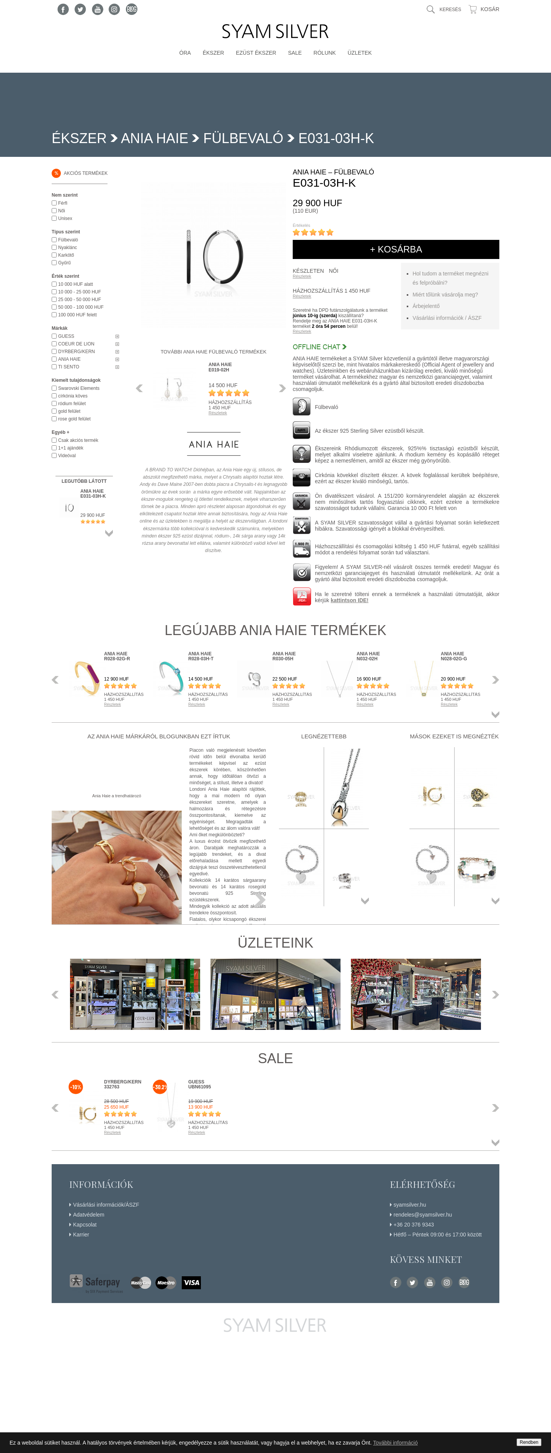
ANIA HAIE (154, 138)
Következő (280, 388)
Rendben (529, 1442)
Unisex (65, 218)
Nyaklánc (67, 247)
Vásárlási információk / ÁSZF (447, 318)
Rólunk (324, 53)
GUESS (66, 336)
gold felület (69, 411)
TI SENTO (68, 367)
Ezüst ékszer (256, 53)
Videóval (67, 455)
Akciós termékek (80, 173)
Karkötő (66, 255)
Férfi (62, 203)
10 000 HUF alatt (75, 284)
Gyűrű (64, 263)
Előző (141, 388)
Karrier (81, 1234)
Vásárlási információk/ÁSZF (106, 1205)
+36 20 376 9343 (414, 1225)
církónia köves (73, 396)
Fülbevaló (243, 138)
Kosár (490, 9)
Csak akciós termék (78, 440)
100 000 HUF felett (77, 315)
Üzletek (359, 53)
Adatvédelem (88, 1215)
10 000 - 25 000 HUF (79, 292)
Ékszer (213, 53)
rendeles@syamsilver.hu (423, 1215)
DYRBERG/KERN (76, 351)
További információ (395, 1443)
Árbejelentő (426, 306)
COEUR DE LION (76, 344)
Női (61, 210)
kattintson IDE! (349, 600)
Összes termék (109, 533)
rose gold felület (74, 419)
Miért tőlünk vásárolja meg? (445, 295)
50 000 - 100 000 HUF (81, 307)
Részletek (302, 276)
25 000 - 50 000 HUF (79, 299)
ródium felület (72, 403)
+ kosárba (396, 249)
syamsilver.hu (410, 1205)
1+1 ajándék (70, 448)
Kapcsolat (84, 1225)
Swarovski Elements (78, 388)
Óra (185, 53)
